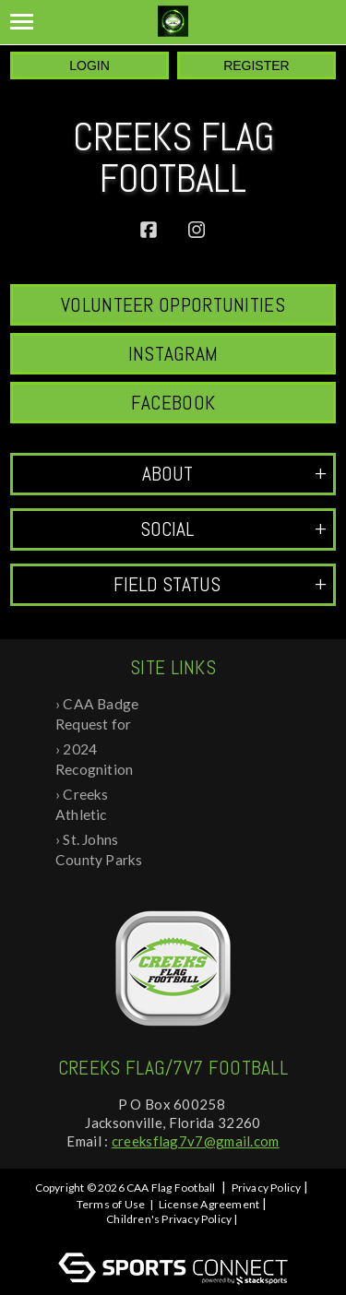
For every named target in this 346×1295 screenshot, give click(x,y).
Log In (175, 1235)
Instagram (173, 353)
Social (233, 529)
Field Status (220, 584)
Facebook (173, 402)
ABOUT (234, 473)
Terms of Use (111, 1204)
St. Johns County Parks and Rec (98, 851)
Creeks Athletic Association (93, 806)
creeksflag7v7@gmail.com (196, 1141)
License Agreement (209, 1204)
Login (89, 65)
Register (256, 65)
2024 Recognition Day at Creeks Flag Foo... (101, 760)
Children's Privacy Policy (169, 1219)
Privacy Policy (267, 1187)
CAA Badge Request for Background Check (96, 715)
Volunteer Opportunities (173, 304)
